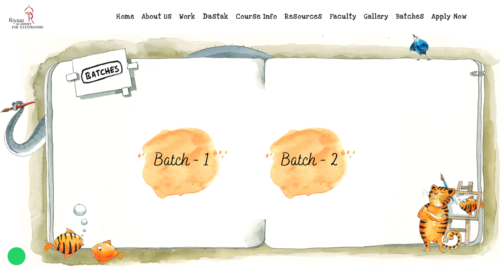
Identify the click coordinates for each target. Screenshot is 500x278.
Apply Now (449, 16)
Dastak (215, 16)
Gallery (376, 16)
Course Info (256, 16)
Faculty (343, 16)
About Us (157, 16)
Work (187, 16)
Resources (303, 16)
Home (125, 16)
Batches (410, 16)
